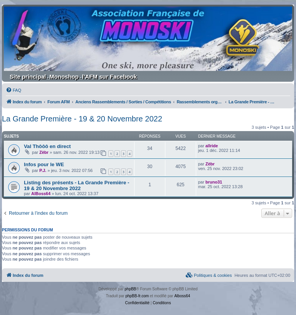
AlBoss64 (40, 193)
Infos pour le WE (44, 164)
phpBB (130, 289)
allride (211, 145)
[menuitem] (13, 90)
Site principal (28, 76)
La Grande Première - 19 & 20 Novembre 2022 (82, 119)
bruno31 (213, 182)
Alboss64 (182, 296)
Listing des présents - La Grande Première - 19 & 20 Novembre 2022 (76, 185)
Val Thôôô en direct (47, 146)
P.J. (42, 170)
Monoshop (64, 76)
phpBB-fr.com (137, 296)
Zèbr (44, 152)
